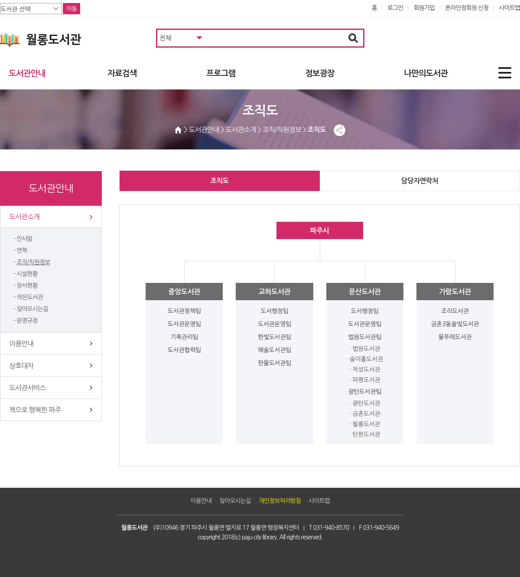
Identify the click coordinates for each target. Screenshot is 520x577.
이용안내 (21, 343)
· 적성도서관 (364, 369)
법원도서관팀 (364, 337)
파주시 (319, 230)
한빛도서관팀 (274, 337)
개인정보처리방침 (280, 501)
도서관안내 (27, 73)
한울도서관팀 (274, 363)
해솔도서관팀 (274, 350)
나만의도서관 (426, 73)
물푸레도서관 (454, 337)
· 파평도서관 (364, 380)
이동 (71, 9)
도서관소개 (24, 216)
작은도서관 (29, 297)
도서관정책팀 (184, 311)
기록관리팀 (184, 337)
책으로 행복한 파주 (35, 409)
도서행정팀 (274, 311)
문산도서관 (364, 291)
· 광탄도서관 (364, 403)
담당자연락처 (419, 181)
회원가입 (424, 8)
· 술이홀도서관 (365, 359)
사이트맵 (509, 8)
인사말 (24, 239)
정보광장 (319, 73)
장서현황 (27, 285)
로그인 (395, 8)
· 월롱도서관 (364, 424)
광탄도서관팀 (364, 392)
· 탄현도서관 (364, 434)
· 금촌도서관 (364, 414)
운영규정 (27, 321)
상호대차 (21, 365)
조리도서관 (455, 311)
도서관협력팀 (184, 350)
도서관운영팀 (184, 324)
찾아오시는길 (32, 309)
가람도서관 (455, 291)
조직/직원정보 (33, 262)
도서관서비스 (27, 387)
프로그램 (220, 73)
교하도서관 (274, 291)
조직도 (219, 181)
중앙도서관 (184, 291)
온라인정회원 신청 (466, 8)
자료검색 (121, 73)
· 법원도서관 (364, 349)
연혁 (21, 250)
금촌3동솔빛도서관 (455, 324)
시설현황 (27, 274)
